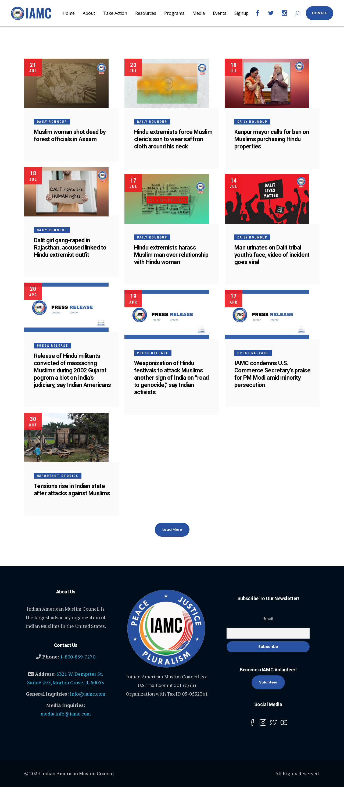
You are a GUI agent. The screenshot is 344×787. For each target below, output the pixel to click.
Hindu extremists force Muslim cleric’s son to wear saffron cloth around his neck (173, 139)
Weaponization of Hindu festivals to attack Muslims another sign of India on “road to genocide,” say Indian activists (171, 378)
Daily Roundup (52, 122)
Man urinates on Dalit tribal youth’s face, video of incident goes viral (272, 254)
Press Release (52, 346)
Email (268, 618)
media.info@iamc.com (66, 713)
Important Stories (57, 476)
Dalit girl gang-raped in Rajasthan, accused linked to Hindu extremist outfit (70, 247)
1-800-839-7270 (77, 656)
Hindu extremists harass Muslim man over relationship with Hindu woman (171, 254)
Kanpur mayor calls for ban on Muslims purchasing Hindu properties (271, 139)
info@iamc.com (87, 693)
